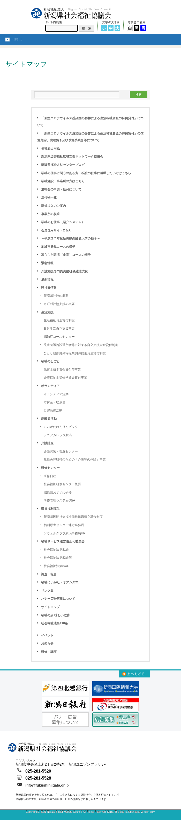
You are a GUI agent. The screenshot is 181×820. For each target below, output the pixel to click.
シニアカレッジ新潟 (58, 435)
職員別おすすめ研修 (58, 492)
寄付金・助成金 (54, 402)
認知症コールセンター (59, 336)
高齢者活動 (49, 418)
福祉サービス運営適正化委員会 (63, 541)
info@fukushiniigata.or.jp (47, 785)
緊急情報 (47, 263)
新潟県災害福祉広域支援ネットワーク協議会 (72, 156)
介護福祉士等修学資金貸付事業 (65, 377)
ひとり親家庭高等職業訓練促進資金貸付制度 (75, 353)
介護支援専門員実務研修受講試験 (64, 271)
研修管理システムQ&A (59, 500)
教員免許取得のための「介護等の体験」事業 (75, 459)
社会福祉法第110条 (54, 623)
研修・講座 (49, 652)
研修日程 (50, 476)
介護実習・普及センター (61, 451)
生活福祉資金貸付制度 (59, 320)
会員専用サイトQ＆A (56, 230)
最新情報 (47, 279)
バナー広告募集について (58, 598)
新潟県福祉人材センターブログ (63, 165)
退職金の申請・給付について (61, 189)
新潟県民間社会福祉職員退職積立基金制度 (73, 517)
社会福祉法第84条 (56, 566)
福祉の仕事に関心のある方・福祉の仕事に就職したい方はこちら (86, 173)
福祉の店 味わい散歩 (55, 615)
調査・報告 (49, 574)
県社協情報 (49, 287)
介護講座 (47, 443)
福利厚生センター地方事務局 (64, 525)
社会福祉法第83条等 (58, 558)
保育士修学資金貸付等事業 (62, 369)
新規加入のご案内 (53, 206)
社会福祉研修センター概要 (62, 484)
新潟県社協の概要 (56, 296)
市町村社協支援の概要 (59, 304)
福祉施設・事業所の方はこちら (63, 181)
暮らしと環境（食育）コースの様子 (66, 255)
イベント (47, 635)
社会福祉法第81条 (56, 550)
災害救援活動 (53, 410)
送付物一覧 (49, 197)
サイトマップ (50, 607)
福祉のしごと (50, 361)
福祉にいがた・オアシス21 (60, 582)
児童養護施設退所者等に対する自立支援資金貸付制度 (81, 345)
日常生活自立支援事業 (59, 328)
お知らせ (47, 643)
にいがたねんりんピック (61, 427)
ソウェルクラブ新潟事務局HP (64, 533)
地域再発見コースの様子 (58, 247)
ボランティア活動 (56, 394)
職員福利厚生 (50, 509)
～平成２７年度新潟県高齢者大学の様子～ (70, 238)
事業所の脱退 (50, 214)
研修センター (50, 468)
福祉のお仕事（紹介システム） (63, 222)
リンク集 (47, 590)
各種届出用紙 (50, 148)
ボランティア (50, 386)
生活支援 (47, 312)
